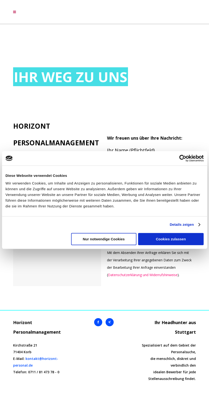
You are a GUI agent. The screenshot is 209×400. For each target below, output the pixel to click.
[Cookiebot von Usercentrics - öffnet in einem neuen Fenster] (183, 158)
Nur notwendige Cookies (104, 239)
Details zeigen (182, 224)
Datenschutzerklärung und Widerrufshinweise (143, 275)
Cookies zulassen (171, 239)
